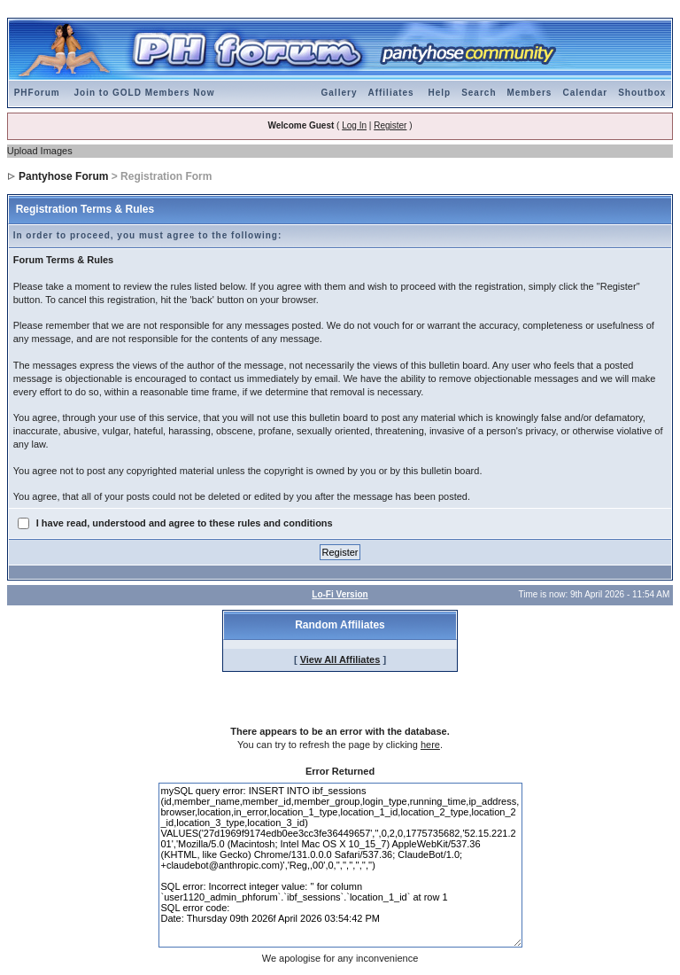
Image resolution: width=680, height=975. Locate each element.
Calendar (584, 93)
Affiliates (390, 93)
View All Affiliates (340, 659)
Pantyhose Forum (63, 176)
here (430, 744)
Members (529, 93)
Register (390, 125)
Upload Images (40, 150)
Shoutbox (642, 93)
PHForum (37, 93)
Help (439, 93)
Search (478, 93)
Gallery (339, 93)
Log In (354, 125)
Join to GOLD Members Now (143, 93)
